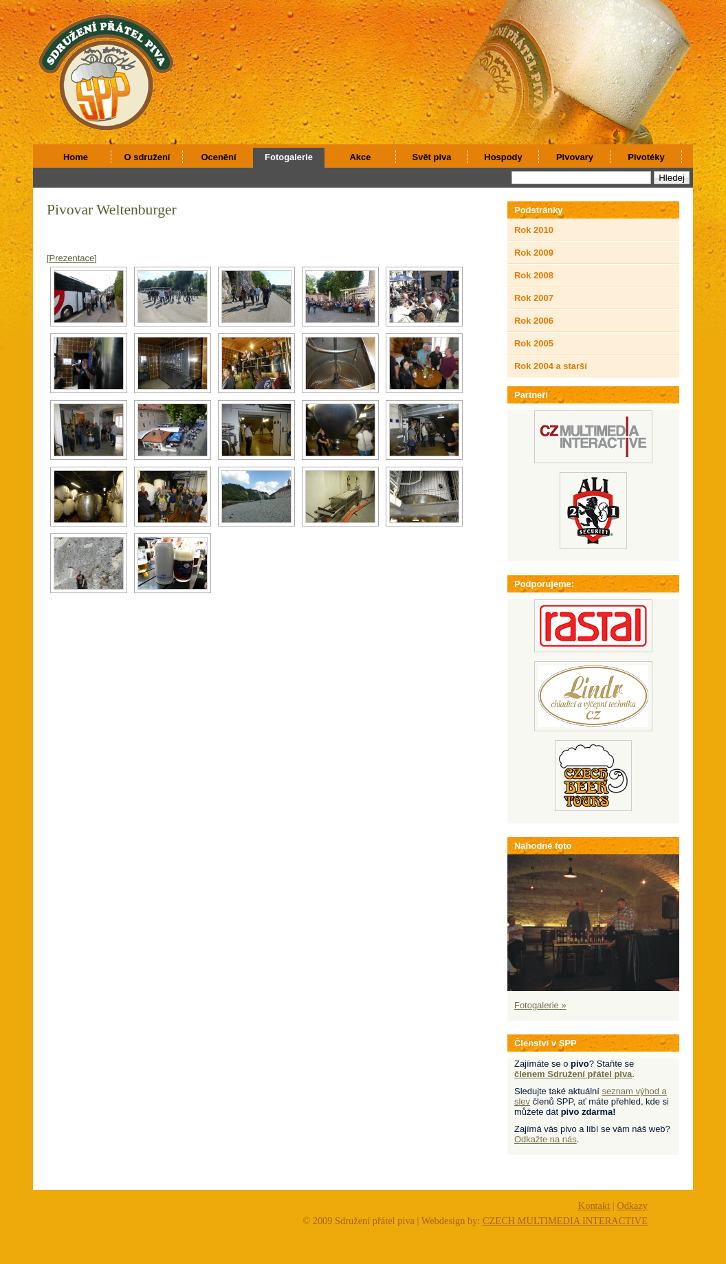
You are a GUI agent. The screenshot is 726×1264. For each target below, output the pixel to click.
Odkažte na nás (545, 1139)
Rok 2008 (533, 275)
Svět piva (432, 157)
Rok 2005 (533, 343)
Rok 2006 (533, 320)
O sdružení (147, 157)
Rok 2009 (533, 252)
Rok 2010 (533, 230)
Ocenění (218, 157)
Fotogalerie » (540, 1005)
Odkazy (632, 1205)
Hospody (503, 157)
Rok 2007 (533, 298)
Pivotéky (646, 157)
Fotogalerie (289, 157)
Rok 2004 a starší (550, 366)
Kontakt (594, 1205)
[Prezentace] (72, 258)
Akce (360, 157)
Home (75, 157)
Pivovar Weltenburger (112, 209)
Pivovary (574, 157)
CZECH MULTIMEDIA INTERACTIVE (565, 1220)
